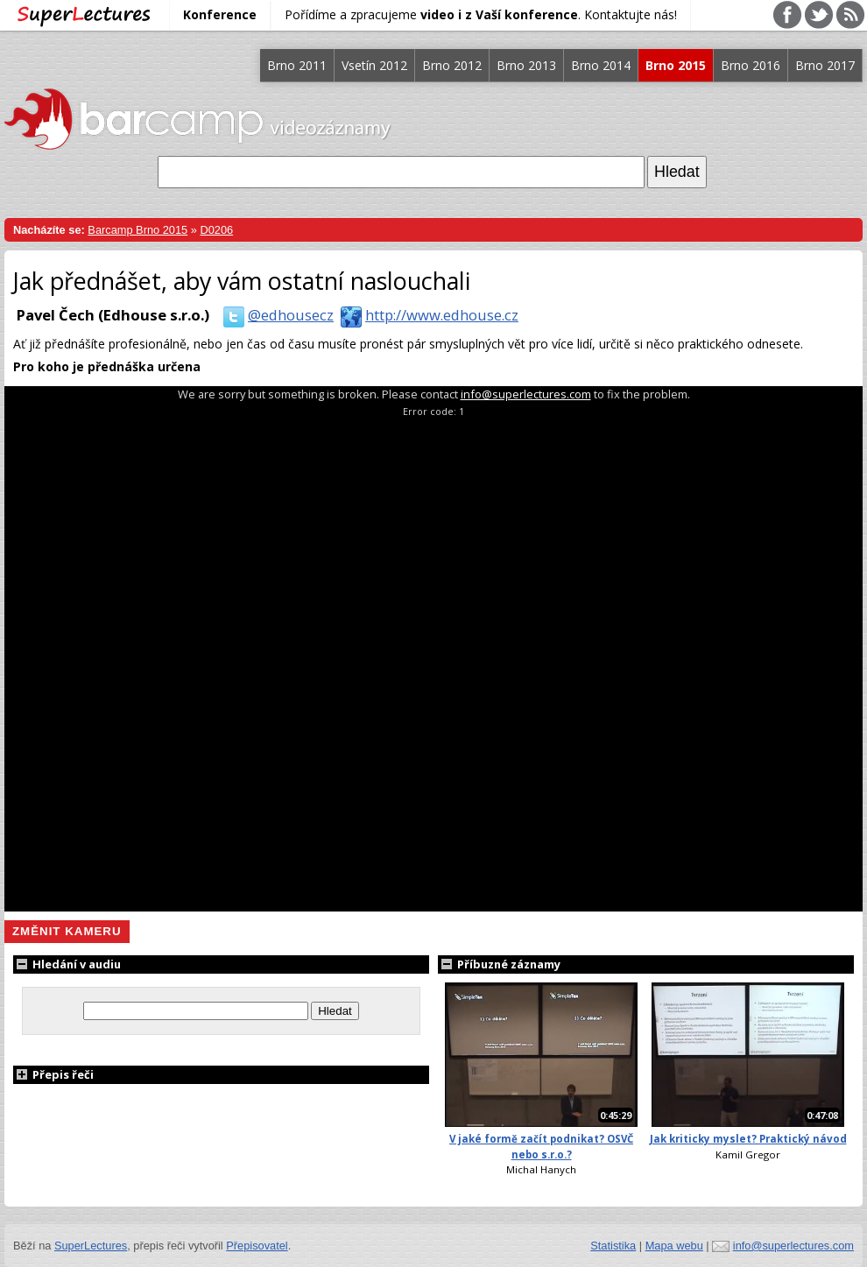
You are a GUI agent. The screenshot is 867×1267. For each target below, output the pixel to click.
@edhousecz (275, 315)
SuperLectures (90, 1245)
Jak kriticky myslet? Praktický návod (748, 1138)
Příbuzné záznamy (499, 964)
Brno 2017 (825, 65)
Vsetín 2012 (374, 65)
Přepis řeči (53, 1074)
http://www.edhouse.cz (426, 315)
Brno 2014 (601, 65)
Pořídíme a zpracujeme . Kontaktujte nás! (481, 14)
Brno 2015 (675, 65)
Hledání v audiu (67, 964)
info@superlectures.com (526, 394)
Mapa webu (674, 1245)
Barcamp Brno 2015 (137, 229)
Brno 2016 (750, 65)
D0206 (216, 229)
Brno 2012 (452, 65)
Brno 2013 (526, 65)
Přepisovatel (256, 1245)
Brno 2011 (297, 65)
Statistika (613, 1245)
